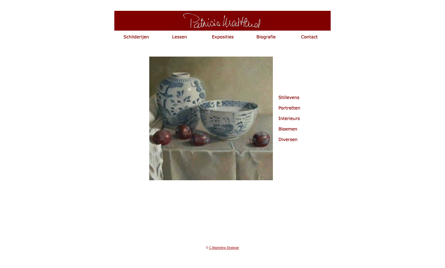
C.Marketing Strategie (224, 247)
